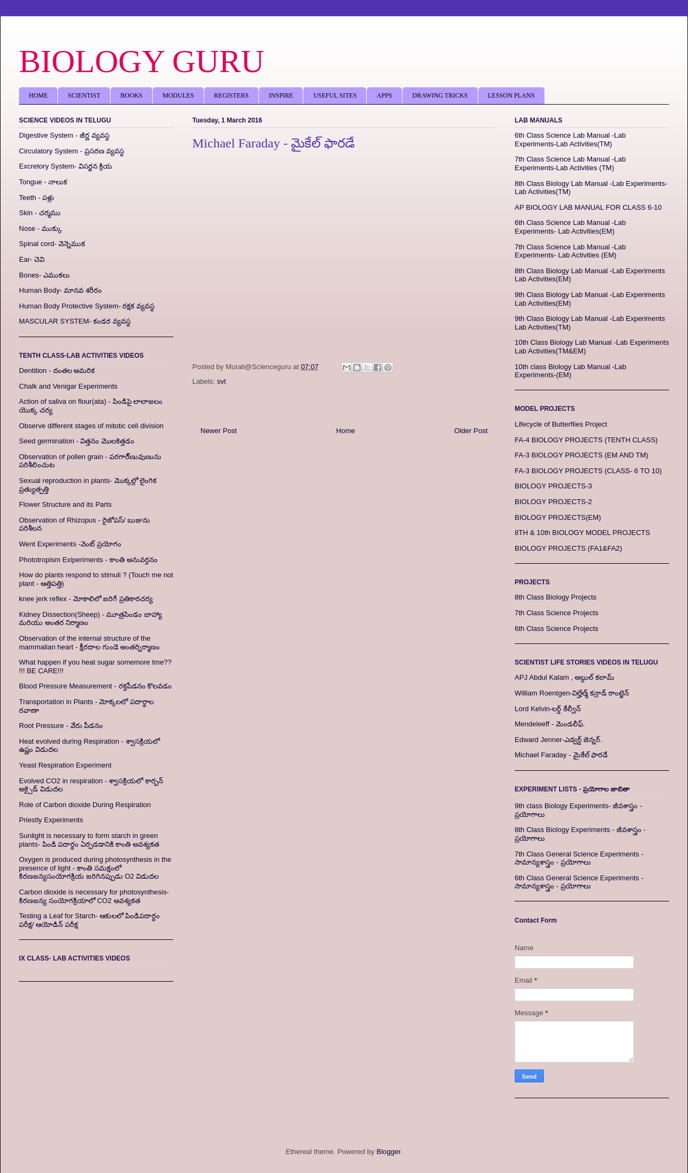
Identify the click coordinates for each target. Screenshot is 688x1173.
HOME (38, 95)
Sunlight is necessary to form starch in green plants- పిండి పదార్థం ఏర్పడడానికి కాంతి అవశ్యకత (89, 840)
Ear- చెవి (31, 259)
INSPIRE (281, 95)
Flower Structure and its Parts (65, 504)
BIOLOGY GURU (141, 61)
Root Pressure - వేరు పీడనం (61, 725)
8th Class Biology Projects (555, 597)
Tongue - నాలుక (43, 182)
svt (221, 381)
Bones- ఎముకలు (44, 275)
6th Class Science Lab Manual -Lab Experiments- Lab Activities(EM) (570, 226)
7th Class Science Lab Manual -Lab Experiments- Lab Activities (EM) (570, 251)
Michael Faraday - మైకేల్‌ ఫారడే (561, 755)
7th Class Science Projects (557, 613)
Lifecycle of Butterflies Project (561, 424)
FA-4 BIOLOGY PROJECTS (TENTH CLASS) (586, 440)
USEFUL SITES (334, 95)
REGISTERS (231, 95)
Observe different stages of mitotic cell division (91, 426)
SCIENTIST (84, 95)
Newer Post (218, 431)
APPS (384, 95)
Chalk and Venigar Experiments (68, 386)
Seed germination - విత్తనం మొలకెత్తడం (76, 441)
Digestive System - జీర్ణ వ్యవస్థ (64, 135)
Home (345, 431)
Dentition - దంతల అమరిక (57, 370)
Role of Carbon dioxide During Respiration (85, 805)
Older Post (471, 431)
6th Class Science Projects (557, 628)
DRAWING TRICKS (440, 95)
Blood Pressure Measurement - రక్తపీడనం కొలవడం (95, 686)
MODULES (178, 95)
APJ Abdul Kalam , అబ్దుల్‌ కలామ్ (564, 677)
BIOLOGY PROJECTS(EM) (558, 517)
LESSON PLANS (511, 95)
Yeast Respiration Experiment (65, 765)
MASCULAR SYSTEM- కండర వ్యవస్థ (75, 321)
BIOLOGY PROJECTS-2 (553, 502)
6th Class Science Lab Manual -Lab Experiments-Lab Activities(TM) (570, 139)
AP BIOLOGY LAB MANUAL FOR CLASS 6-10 (588, 207)
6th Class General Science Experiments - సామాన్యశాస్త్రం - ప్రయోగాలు (579, 882)
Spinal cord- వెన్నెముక (52, 244)
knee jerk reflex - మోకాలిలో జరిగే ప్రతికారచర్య (86, 599)
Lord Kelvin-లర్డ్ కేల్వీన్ (548, 709)
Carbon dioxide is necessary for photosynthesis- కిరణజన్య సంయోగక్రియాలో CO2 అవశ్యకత (94, 896)
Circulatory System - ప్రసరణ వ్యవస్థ (71, 151)
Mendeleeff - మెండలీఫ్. (550, 724)
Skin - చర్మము (40, 213)
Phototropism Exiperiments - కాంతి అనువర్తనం (88, 560)
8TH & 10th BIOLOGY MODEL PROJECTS (582, 533)
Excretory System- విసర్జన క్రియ (65, 166)
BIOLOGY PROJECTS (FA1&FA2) (568, 548)
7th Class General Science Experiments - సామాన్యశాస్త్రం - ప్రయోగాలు (579, 858)
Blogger (388, 1152)
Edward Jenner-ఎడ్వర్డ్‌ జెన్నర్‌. (558, 740)
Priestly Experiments (51, 820)
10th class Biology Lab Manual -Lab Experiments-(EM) (570, 371)
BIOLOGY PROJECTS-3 (553, 486)
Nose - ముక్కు (40, 228)
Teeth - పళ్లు (36, 198)
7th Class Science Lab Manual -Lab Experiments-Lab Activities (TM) (570, 163)
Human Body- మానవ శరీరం (60, 290)
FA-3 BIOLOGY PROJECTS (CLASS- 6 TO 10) (588, 471)
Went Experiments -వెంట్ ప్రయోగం (70, 544)
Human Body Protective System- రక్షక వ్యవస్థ (86, 306)
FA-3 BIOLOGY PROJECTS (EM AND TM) (581, 455)
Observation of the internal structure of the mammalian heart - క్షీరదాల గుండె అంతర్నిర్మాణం (89, 642)
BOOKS (131, 95)
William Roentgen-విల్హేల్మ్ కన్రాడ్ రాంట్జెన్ (572, 693)
